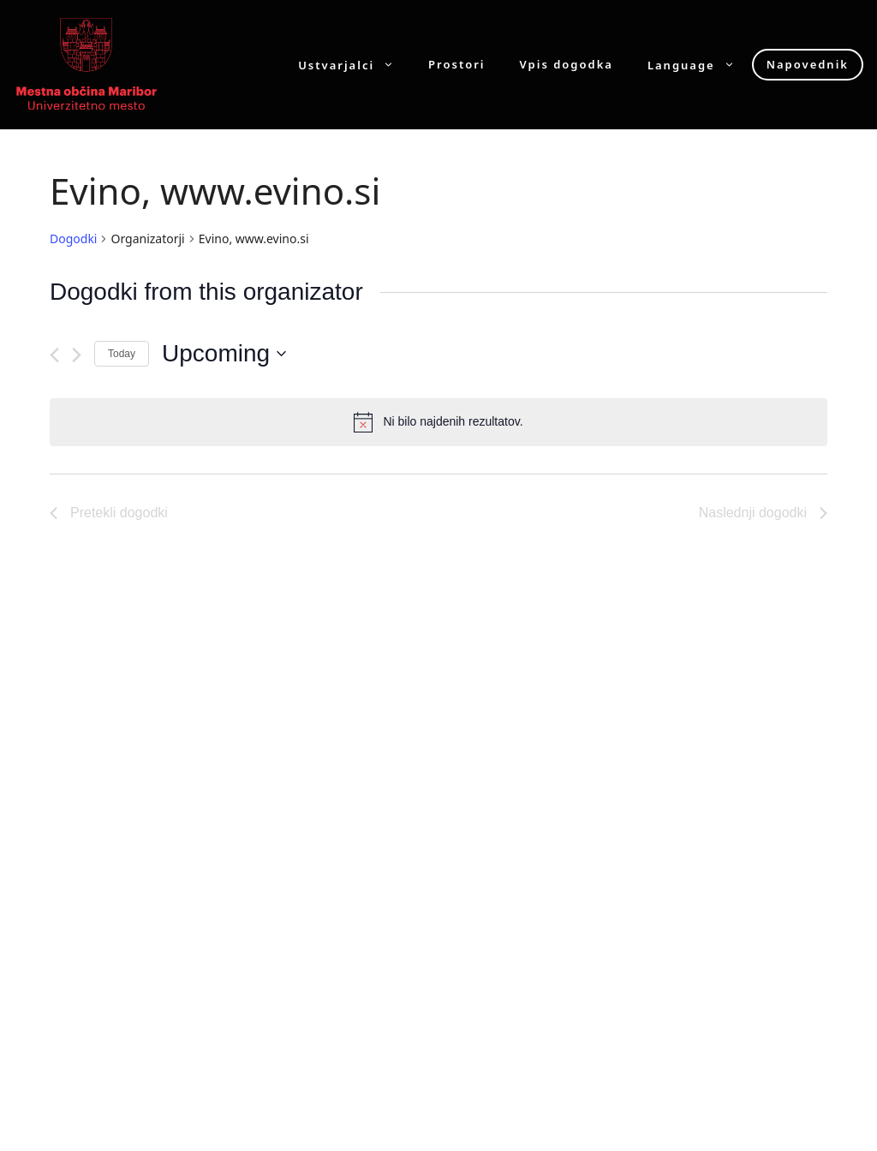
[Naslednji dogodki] (76, 355)
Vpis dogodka (566, 64)
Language (699, 64)
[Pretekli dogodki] (54, 355)
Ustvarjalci (354, 64)
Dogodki (73, 238)
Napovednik (808, 64)
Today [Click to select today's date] (121, 354)
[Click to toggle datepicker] (224, 354)
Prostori (456, 64)
